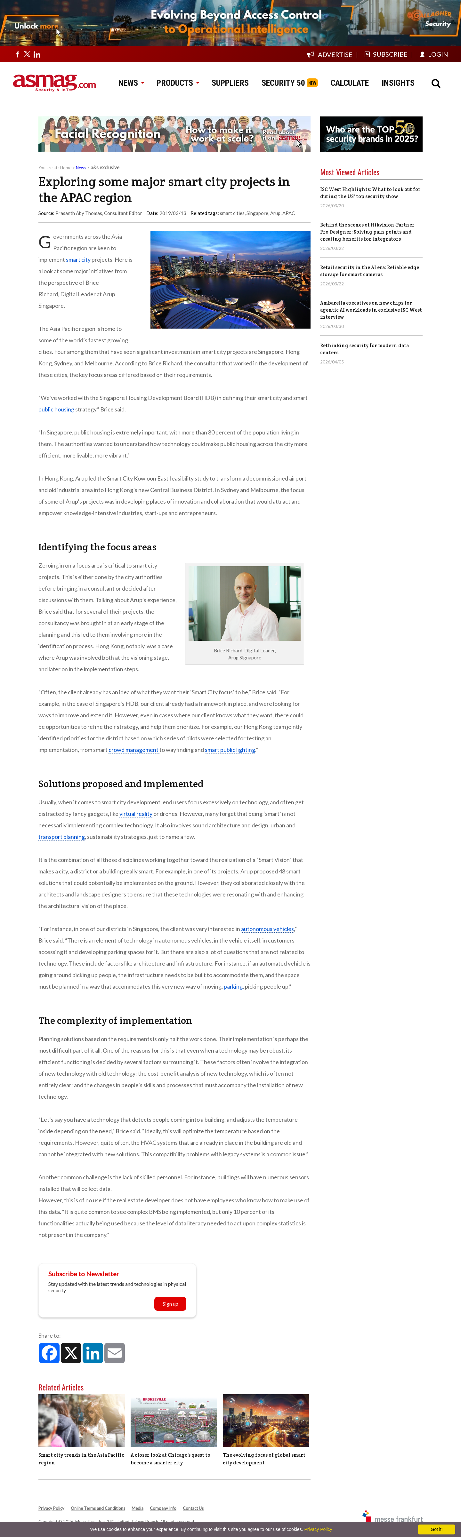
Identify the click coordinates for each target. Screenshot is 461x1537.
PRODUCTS (178, 83)
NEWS (131, 83)
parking (233, 986)
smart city (78, 259)
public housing (56, 409)
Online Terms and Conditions (98, 1508)
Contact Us (193, 1508)
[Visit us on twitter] (27, 54)
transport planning (61, 836)
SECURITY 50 (283, 83)
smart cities (232, 213)
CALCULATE (350, 83)
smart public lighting (230, 749)
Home (65, 167)
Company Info (163, 1508)
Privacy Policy (51, 1508)
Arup (275, 213)
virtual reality (135, 813)
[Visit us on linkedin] (36, 54)
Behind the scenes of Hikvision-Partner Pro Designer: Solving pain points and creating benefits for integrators (367, 232)
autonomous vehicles (267, 928)
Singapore (257, 213)
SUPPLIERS (230, 83)
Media (137, 1508)
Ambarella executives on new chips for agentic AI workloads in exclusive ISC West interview (371, 310)
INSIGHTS (398, 83)
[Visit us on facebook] (17, 54)
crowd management (134, 749)
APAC (288, 213)
